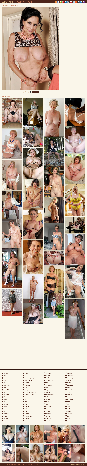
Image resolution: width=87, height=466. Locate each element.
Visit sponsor (35, 92)
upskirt (68, 409)
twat (67, 406)
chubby (26, 373)
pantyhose (69, 375)
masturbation (49, 394)
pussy (68, 380)
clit (25, 375)
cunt (25, 387)
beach (4, 387)
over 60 (47, 418)
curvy (25, 390)
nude (46, 402)
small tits (68, 394)
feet (25, 402)
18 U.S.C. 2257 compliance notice (29, 464)
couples (26, 382)
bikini (4, 399)
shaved (68, 390)
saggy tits (69, 385)
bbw (4, 382)
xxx (67, 421)
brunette (5, 413)
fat (24, 399)
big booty (5, 394)
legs (46, 390)
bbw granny (6, 385)
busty (4, 416)
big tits (5, 397)
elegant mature (28, 394)
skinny (68, 392)
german (26, 406)
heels (46, 378)
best (4, 392)
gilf (25, 409)
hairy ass (47, 373)
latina (46, 387)
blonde (5, 404)
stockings (69, 399)
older (46, 409)
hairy (25, 421)
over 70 (47, 421)
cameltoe (5, 421)
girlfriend (26, 411)
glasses (26, 413)
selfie (67, 387)
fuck (25, 404)
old (46, 404)
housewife (48, 385)
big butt (5, 418)
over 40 (47, 413)
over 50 (47, 416)
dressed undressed (29, 392)
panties (68, 373)
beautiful (5, 390)
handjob (47, 375)
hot (46, 382)
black (4, 402)
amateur (5, 373)
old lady (47, 406)
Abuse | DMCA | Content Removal (11, 464)
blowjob (5, 406)
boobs (4, 409)
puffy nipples (70, 378)
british (4, 411)
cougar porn (27, 380)
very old (68, 413)
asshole (5, 380)
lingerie (47, 392)
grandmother (28, 416)
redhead (68, 382)
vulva (67, 416)
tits (67, 404)
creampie (26, 385)
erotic (25, 397)
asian (4, 375)
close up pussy (28, 378)
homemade (48, 380)
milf (46, 397)
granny (26, 418)
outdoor (47, 411)
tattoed (68, 402)
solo (67, 397)
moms (47, 399)
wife (67, 418)
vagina (68, 411)
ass (4, 378)
